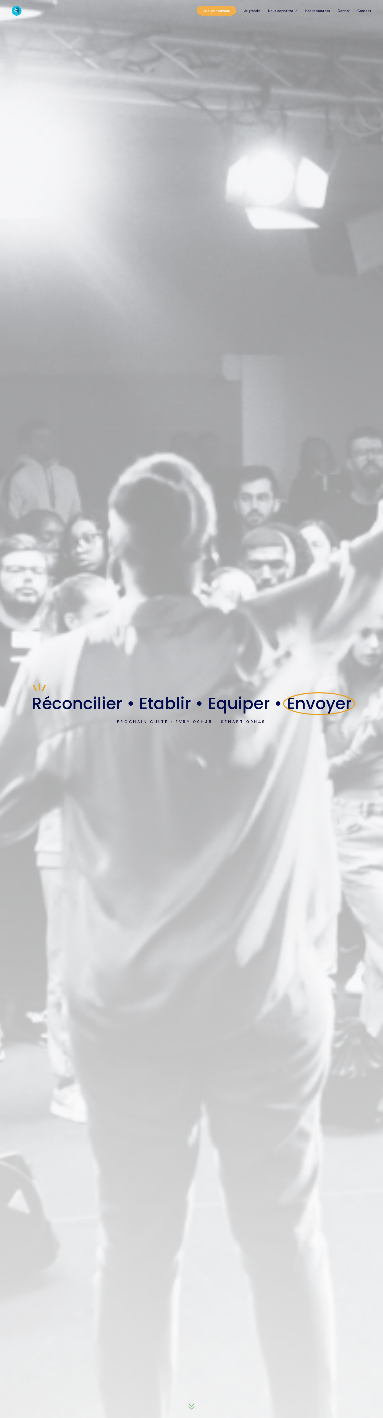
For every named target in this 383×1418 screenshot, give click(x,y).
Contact (364, 11)
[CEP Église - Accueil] (16, 11)
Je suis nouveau (216, 11)
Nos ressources (317, 11)
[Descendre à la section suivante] (191, 1406)
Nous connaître (283, 11)
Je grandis (252, 11)
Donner (344, 11)
